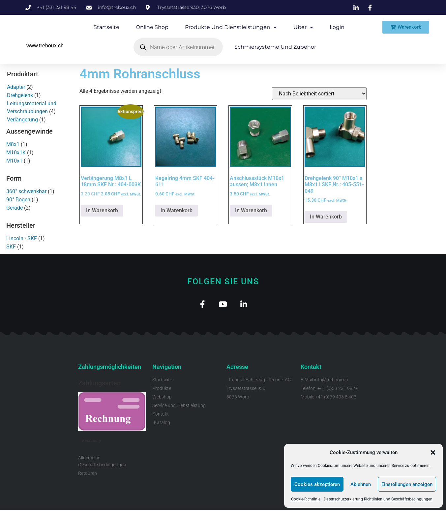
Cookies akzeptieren (317, 484)
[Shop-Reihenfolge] (319, 93)
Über (303, 27)
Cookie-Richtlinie (305, 499)
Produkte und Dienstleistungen (231, 27)
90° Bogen (18, 199)
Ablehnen (360, 484)
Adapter (16, 87)
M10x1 (14, 161)
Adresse (237, 368)
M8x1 (12, 144)
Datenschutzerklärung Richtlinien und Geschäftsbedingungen (378, 499)
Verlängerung (22, 119)
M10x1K (16, 152)
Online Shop (152, 27)
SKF (11, 246)
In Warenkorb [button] (102, 210)
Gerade (14, 208)
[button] (433, 452)
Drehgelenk (20, 95)
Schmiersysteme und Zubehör (275, 47)
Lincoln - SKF (21, 238)
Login (337, 27)
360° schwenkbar (26, 191)
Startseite (106, 27)
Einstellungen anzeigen (406, 484)
